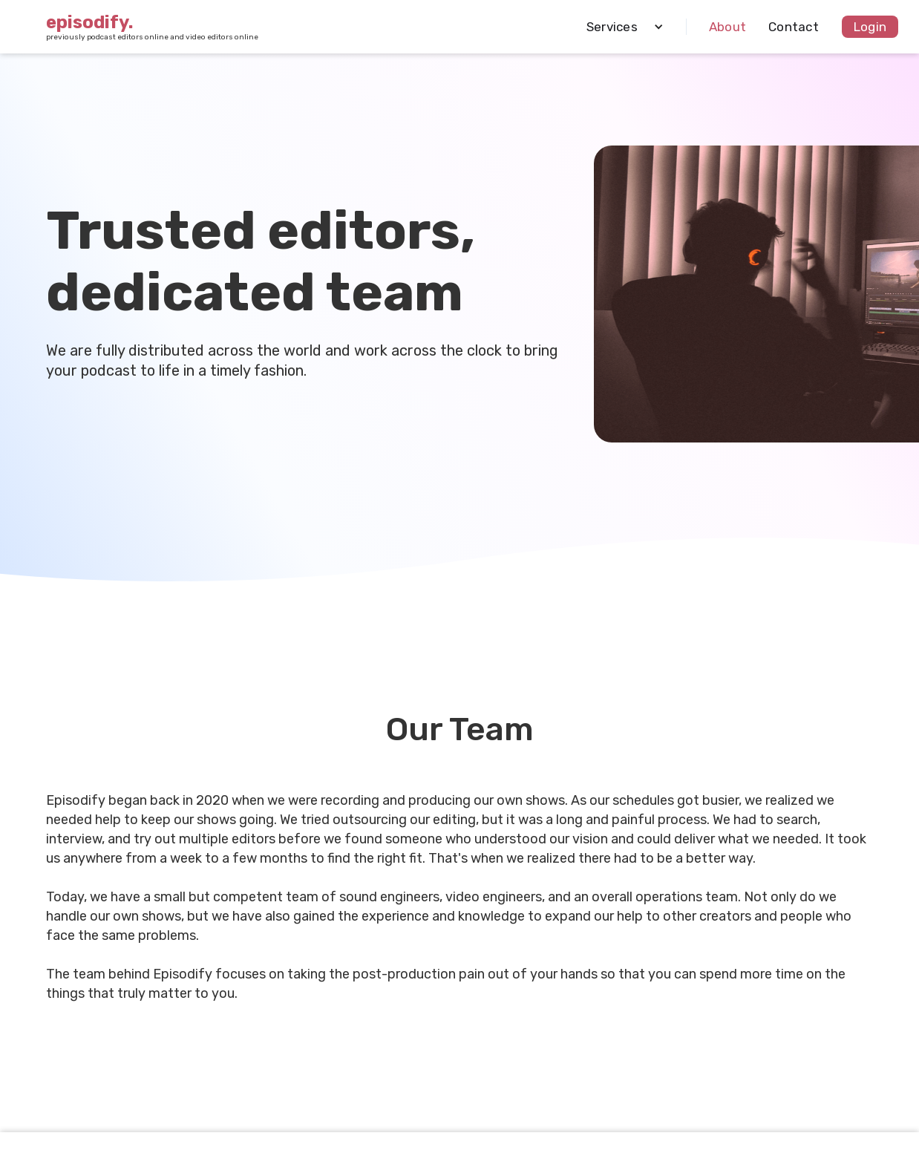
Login (870, 26)
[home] (152, 27)
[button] (619, 27)
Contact (793, 26)
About (727, 26)
